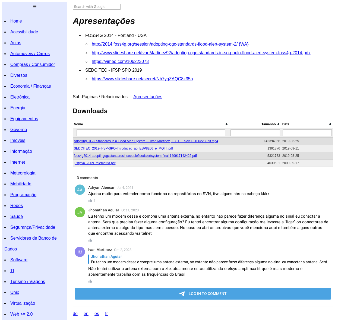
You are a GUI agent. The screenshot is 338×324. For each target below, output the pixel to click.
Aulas (15, 42)
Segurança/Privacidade (32, 227)
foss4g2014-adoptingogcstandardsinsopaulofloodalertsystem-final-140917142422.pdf (135, 156)
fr (106, 313)
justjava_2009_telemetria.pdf (94, 163)
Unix (14, 292)
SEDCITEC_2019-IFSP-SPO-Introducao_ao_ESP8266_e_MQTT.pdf (123, 148)
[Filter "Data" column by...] (307, 132)
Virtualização (22, 303)
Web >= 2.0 (21, 314)
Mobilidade (20, 184)
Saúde (16, 216)
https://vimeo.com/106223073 (120, 61)
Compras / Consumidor (32, 64)
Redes (16, 205)
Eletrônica (20, 97)
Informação (21, 151)
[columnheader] (151, 124)
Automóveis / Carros (30, 53)
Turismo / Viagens (27, 281)
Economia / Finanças (30, 86)
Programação (23, 194)
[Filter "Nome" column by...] (151, 132)
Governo (18, 129)
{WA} (244, 44)
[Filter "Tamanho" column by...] (255, 132)
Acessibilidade (24, 32)
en (86, 313)
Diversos (18, 75)
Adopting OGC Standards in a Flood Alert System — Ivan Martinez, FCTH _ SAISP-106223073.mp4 (146, 141)
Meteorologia (23, 173)
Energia (17, 108)
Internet (17, 162)
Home (16, 21)
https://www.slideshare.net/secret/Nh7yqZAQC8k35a (142, 79)
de (75, 313)
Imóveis (17, 140)
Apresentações (147, 96)
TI (12, 270)
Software (18, 260)
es (96, 313)
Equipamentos (24, 118)
